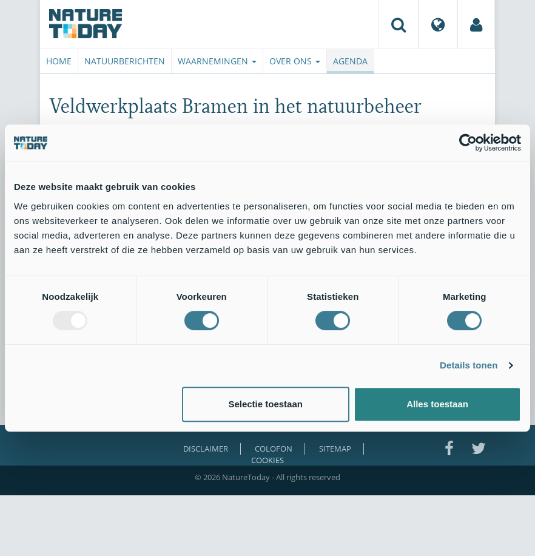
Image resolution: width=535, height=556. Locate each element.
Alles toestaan (437, 404)
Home (59, 61)
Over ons (294, 61)
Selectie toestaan (265, 404)
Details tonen (468, 365)
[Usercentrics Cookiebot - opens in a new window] (468, 143)
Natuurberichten (124, 61)
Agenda (350, 61)
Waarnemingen (217, 61)
